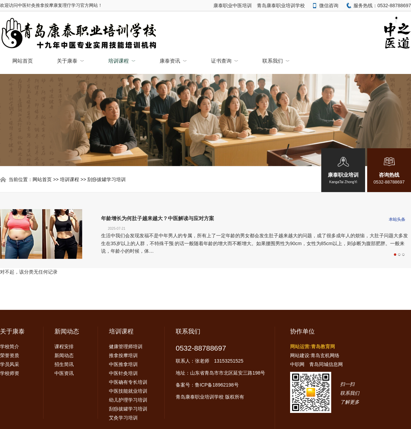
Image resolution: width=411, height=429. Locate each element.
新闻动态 (66, 331)
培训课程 (122, 61)
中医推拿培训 (123, 364)
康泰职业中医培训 (232, 5)
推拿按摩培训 (123, 355)
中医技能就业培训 (128, 391)
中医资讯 (64, 373)
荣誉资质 (9, 355)
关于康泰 (70, 61)
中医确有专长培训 (128, 382)
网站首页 (22, 61)
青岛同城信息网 (326, 364)
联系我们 (276, 61)
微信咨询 (324, 5)
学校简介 (9, 346)
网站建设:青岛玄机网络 (314, 355)
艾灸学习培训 (123, 417)
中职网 (297, 364)
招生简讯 (64, 364)
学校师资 (9, 373)
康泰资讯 (173, 61)
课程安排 (64, 346)
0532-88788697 (201, 348)
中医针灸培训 (123, 373)
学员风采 (9, 364)
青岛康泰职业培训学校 (281, 5)
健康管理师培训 (125, 346)
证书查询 (224, 61)
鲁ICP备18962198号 (217, 385)
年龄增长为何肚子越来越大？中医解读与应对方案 (157, 218)
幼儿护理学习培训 (128, 400)
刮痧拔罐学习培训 (106, 179)
